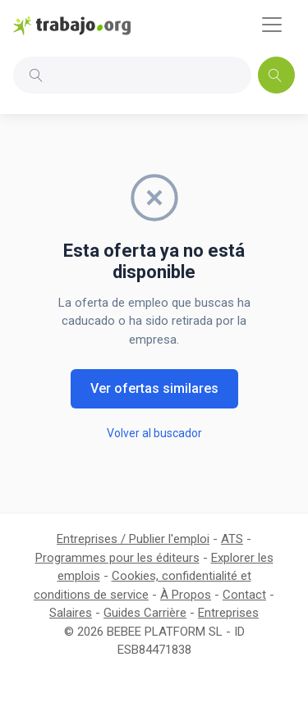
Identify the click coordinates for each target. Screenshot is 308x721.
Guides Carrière (144, 612)
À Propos (185, 594)
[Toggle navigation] (272, 24)
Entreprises (228, 612)
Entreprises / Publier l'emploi (133, 539)
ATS (232, 539)
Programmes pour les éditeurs (117, 557)
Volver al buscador (154, 433)
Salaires (70, 612)
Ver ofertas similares (154, 388)
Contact (244, 594)
